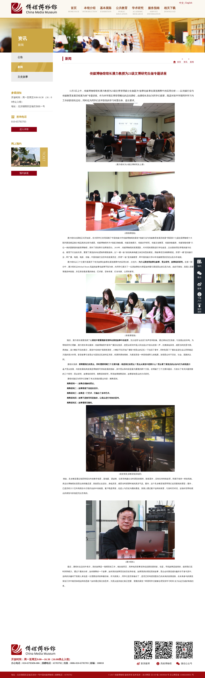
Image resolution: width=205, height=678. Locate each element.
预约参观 (24, 173)
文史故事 (23, 76)
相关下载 (170, 9)
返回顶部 (199, 310)
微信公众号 (186, 663)
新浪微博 (145, 663)
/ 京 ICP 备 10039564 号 (159, 675)
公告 (20, 57)
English (188, 3)
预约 (199, 266)
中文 (181, 3)
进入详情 (24, 129)
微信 (199, 277)
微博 (199, 288)
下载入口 (199, 299)
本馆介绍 (90, 9)
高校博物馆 (166, 663)
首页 (74, 9)
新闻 (20, 67)
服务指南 (154, 10)
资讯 (185, 62)
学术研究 (138, 10)
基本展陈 (106, 9)
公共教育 (122, 10)
